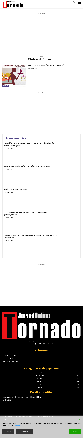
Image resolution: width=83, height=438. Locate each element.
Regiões (5, 85)
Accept (75, 431)
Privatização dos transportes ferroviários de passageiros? (26, 213)
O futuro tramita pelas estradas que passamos (27, 166)
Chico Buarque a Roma (15, 189)
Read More (18, 426)
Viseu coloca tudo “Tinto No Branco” (46, 65)
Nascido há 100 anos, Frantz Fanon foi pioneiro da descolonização (29, 144)
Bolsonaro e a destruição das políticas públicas (22, 397)
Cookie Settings (24, 431)
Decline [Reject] (8, 431)
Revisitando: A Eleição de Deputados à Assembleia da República (30, 236)
